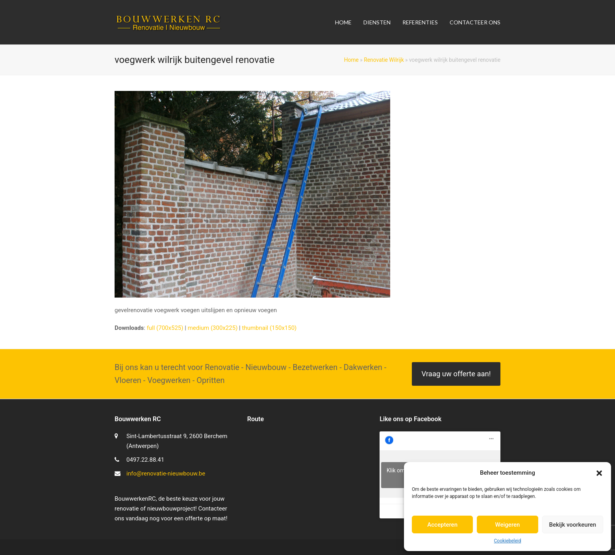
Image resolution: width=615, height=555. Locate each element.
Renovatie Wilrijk (384, 60)
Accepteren (442, 524)
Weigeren (507, 524)
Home (351, 60)
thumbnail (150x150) (269, 327)
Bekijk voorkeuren (572, 524)
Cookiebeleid (507, 541)
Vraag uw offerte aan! (456, 374)
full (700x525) (165, 327)
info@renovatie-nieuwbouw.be (165, 473)
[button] (599, 473)
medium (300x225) (213, 327)
